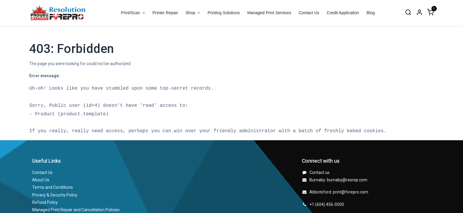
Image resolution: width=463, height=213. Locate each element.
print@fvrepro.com (350, 192)
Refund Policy (45, 202)
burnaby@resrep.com (347, 180)
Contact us (319, 172)
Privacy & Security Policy (54, 195)
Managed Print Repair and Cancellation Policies (76, 209)
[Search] (408, 13)
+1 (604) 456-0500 (326, 204)
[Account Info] (419, 13)
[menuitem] (165, 13)
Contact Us (42, 172)
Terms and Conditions (52, 187)
